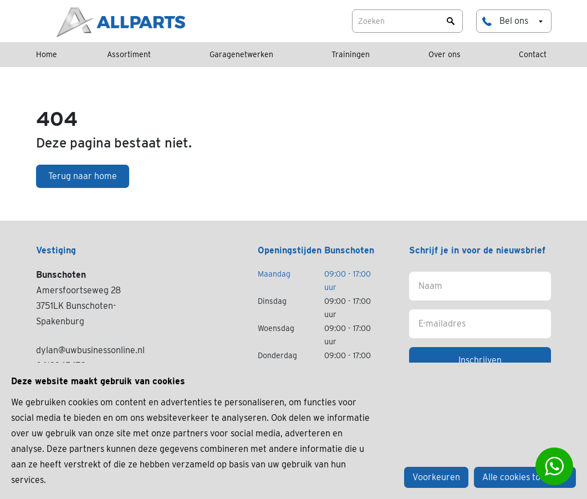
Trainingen (350, 54)
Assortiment (129, 54)
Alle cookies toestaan (525, 477)
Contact (533, 54)
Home (46, 54)
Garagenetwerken (241, 54)
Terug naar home (82, 176)
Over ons (444, 54)
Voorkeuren (436, 477)
